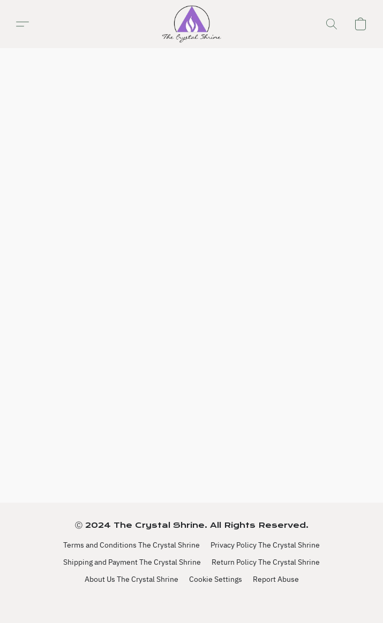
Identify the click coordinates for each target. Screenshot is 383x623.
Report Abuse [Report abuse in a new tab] (276, 579)
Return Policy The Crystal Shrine (266, 562)
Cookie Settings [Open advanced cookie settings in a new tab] (215, 579)
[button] (191, 24)
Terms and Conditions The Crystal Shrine (131, 545)
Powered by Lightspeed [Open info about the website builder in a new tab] (191, 600)
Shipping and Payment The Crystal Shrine (132, 562)
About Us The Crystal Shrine (131, 579)
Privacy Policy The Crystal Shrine (265, 545)
